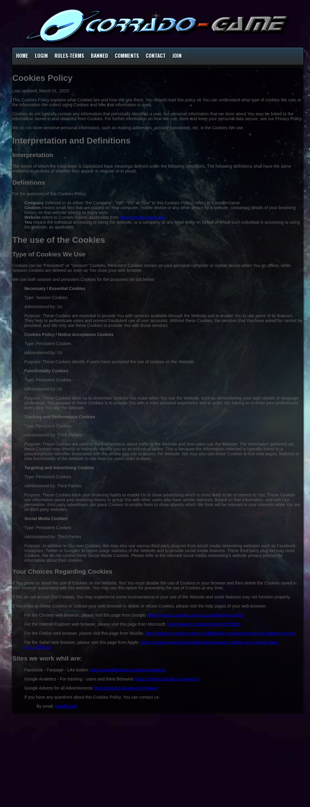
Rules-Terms (69, 55)
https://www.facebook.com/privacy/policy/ (127, 669)
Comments (127, 55)
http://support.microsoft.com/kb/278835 (204, 624)
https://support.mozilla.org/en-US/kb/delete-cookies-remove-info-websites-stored (220, 633)
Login (41, 55)
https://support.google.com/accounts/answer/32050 (195, 615)
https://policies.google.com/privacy (167, 679)
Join (177, 55)
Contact (156, 55)
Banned (99, 55)
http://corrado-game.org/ (142, 217)
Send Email (66, 706)
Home (22, 55)
